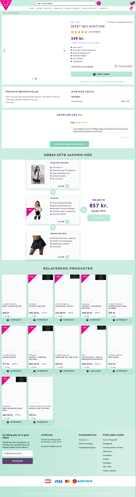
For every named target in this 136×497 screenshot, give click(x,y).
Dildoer (106, 459)
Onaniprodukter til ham (113, 448)
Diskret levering (85, 444)
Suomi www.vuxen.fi (64, 493)
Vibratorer (107, 451)
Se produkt (14, 320)
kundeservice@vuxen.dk (51, 446)
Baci (17, 13)
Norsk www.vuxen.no (84, 493)
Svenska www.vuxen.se (43, 493)
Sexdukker (107, 455)
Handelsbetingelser (87, 448)
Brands (10, 13)
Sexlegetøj (107, 444)
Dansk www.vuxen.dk (105, 493)
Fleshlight (107, 463)
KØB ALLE (98, 218)
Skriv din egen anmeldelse (69, 144)
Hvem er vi (83, 440)
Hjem (5, 13)
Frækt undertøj (109, 471)
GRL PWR (107, 467)
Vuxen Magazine (110, 440)
